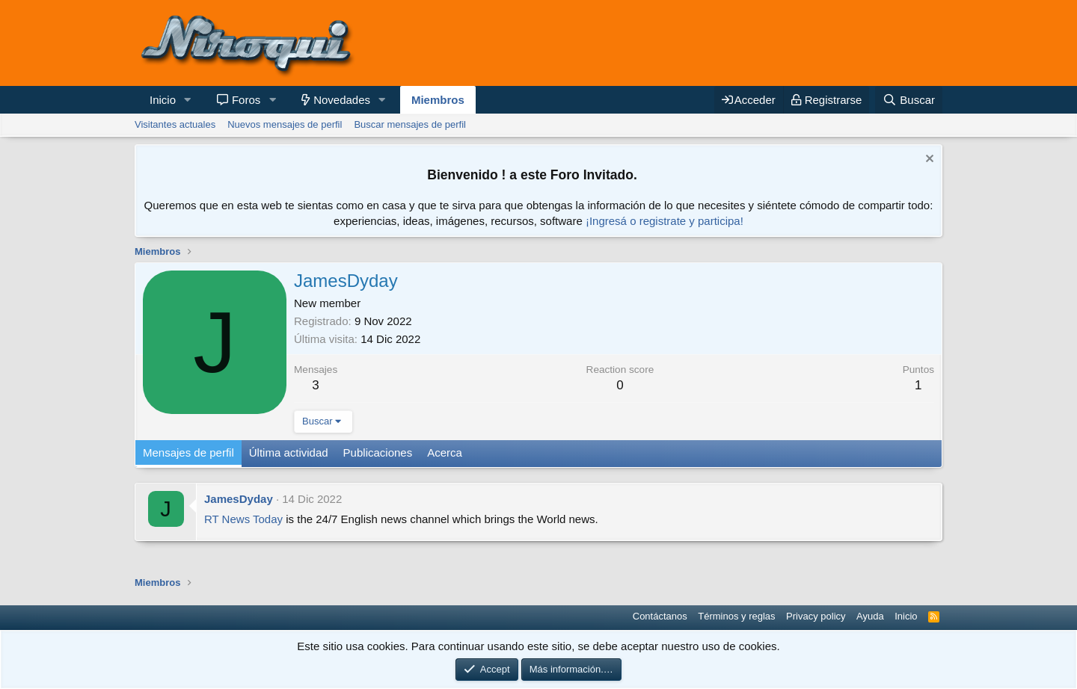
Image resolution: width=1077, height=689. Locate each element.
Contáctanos (660, 616)
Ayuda (870, 616)
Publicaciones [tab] (378, 452)
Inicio (163, 99)
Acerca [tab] (444, 452)
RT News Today (243, 519)
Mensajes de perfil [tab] (188, 452)
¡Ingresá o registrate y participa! (664, 220)
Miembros (437, 99)
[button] (187, 100)
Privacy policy (815, 616)
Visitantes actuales (175, 124)
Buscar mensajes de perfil (410, 124)
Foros (246, 99)
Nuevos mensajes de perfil (284, 124)
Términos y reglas (736, 616)
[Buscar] (908, 100)
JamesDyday (238, 498)
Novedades (341, 99)
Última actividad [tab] (288, 452)
